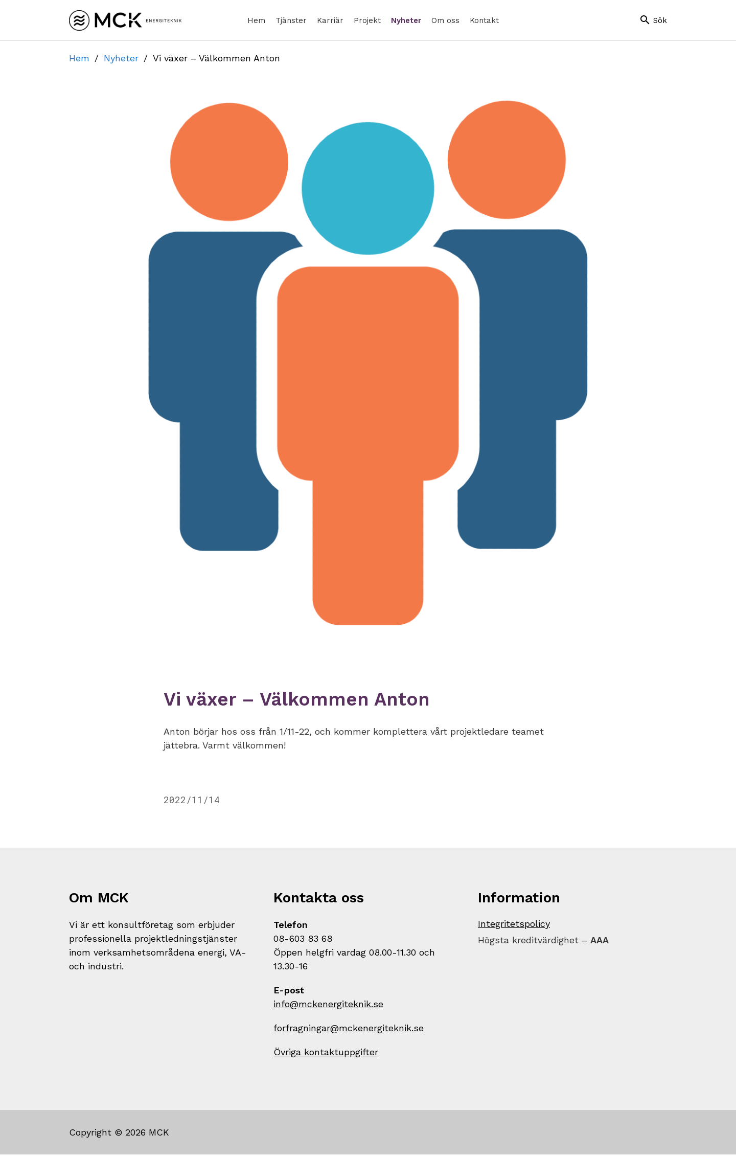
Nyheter (121, 58)
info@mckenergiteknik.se (328, 1006)
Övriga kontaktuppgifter (325, 1054)
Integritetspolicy (514, 926)
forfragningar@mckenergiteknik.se (348, 1030)
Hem (79, 58)
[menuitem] (256, 20)
